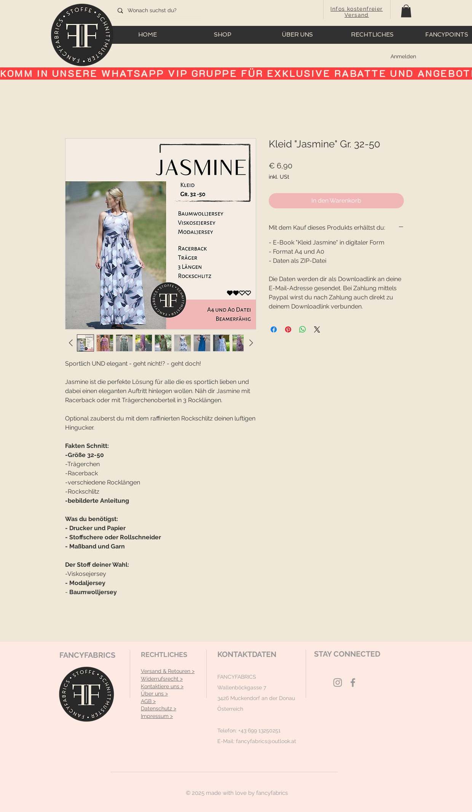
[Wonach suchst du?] (157, 10)
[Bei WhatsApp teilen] (302, 329)
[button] (406, 11)
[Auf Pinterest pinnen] (288, 329)
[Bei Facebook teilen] (273, 329)
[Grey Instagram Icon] (337, 682)
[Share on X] (317, 329)
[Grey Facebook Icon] (353, 682)
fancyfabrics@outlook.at (266, 741)
